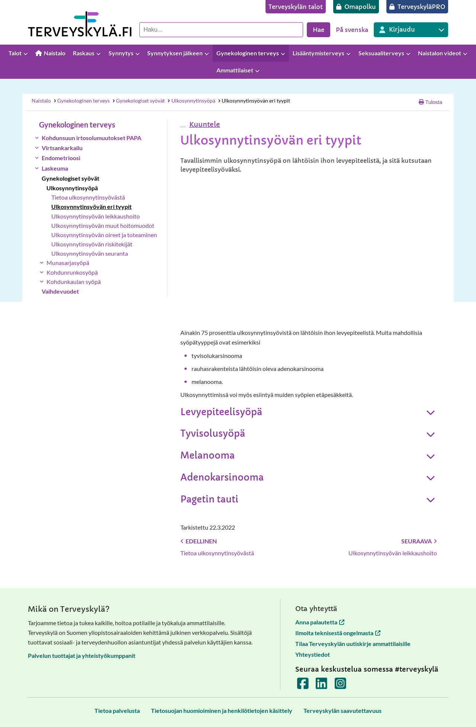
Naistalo (41, 100)
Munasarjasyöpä (67, 262)
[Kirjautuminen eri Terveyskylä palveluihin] (411, 29)
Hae (318, 29)
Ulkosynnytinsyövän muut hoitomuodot (102, 225)
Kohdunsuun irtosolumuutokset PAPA (91, 137)
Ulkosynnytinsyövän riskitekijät (91, 244)
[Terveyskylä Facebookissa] (303, 685)
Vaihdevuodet (60, 291)
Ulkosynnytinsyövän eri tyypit (253, 100)
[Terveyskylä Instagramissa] (340, 685)
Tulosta (430, 102)
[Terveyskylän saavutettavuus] (342, 710)
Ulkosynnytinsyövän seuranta (89, 253)
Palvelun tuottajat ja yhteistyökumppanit (81, 655)
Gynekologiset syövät (138, 100)
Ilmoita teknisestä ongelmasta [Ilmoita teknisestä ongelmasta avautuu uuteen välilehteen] (337, 632)
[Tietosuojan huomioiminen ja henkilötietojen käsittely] (221, 710)
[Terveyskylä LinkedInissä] (321, 685)
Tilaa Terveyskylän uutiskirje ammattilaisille (353, 643)
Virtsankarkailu (62, 147)
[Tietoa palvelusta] (117, 710)
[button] (204, 124)
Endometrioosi (61, 157)
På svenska (352, 29)
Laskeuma (55, 168)
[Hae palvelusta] (221, 29)
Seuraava (419, 541)
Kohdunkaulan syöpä (73, 281)
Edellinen (198, 541)
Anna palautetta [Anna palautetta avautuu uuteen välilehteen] (319, 622)
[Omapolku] (356, 6)
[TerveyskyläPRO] (417, 6)
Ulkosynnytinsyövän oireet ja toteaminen (104, 234)
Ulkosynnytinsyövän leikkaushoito (95, 216)
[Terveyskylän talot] (296, 6)
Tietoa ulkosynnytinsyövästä (88, 197)
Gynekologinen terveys (81, 100)
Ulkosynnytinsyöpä (191, 100)
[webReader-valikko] (183, 126)
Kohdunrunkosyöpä (72, 272)
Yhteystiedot (312, 654)
